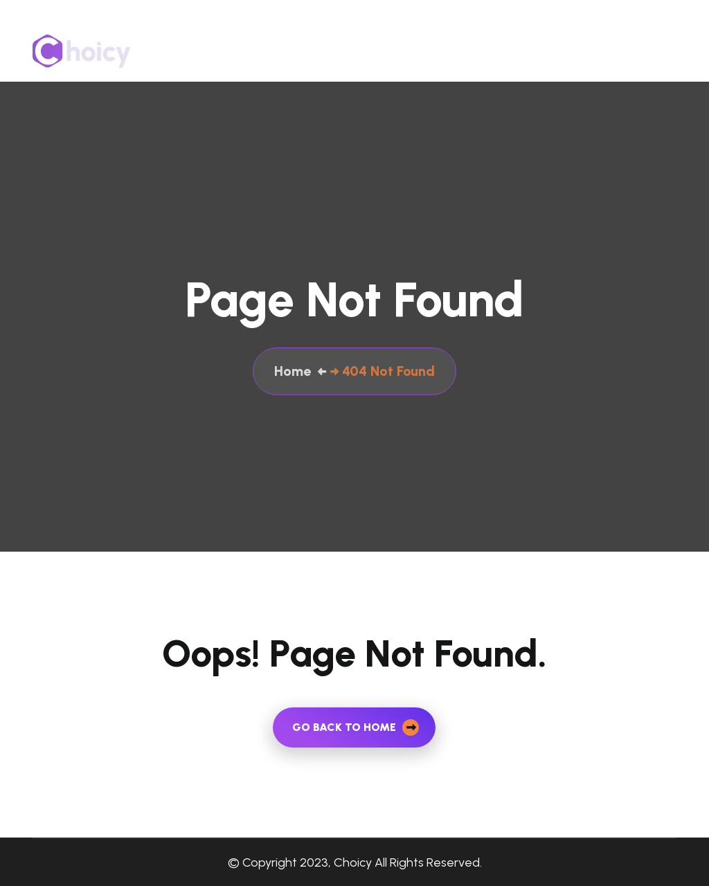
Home (360, 50)
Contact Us (555, 50)
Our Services (475, 50)
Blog (613, 50)
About (409, 50)
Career (659, 50)
